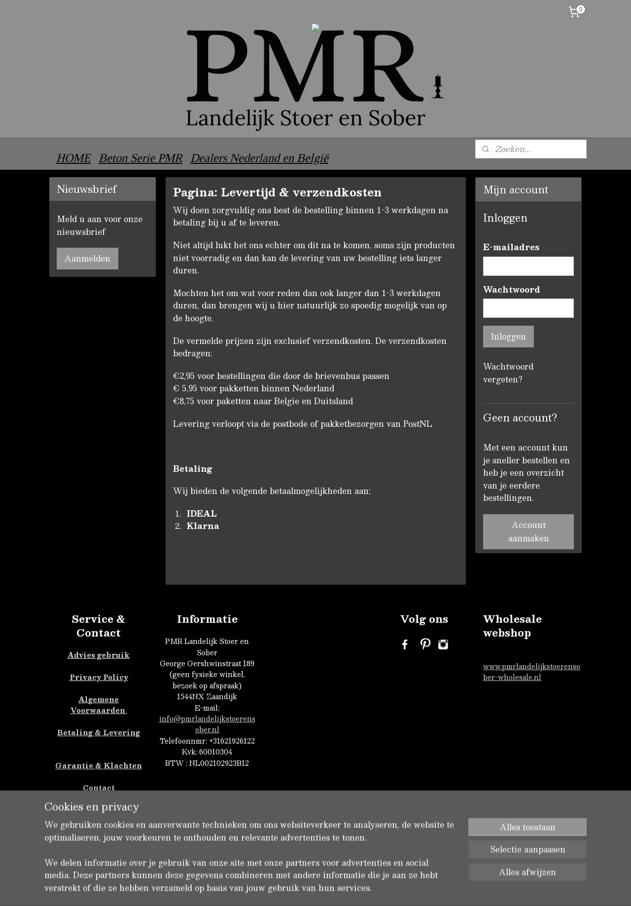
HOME (73, 157)
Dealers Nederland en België (259, 157)
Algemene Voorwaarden (98, 704)
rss (380, 888)
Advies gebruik (99, 655)
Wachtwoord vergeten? (508, 373)
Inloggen (508, 336)
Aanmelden (87, 258)
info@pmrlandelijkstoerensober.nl (207, 724)
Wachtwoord (511, 290)
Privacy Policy (99, 677)
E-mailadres (511, 247)
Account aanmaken (528, 531)
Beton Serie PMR (140, 157)
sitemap (361, 888)
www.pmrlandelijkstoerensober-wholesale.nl (531, 671)
